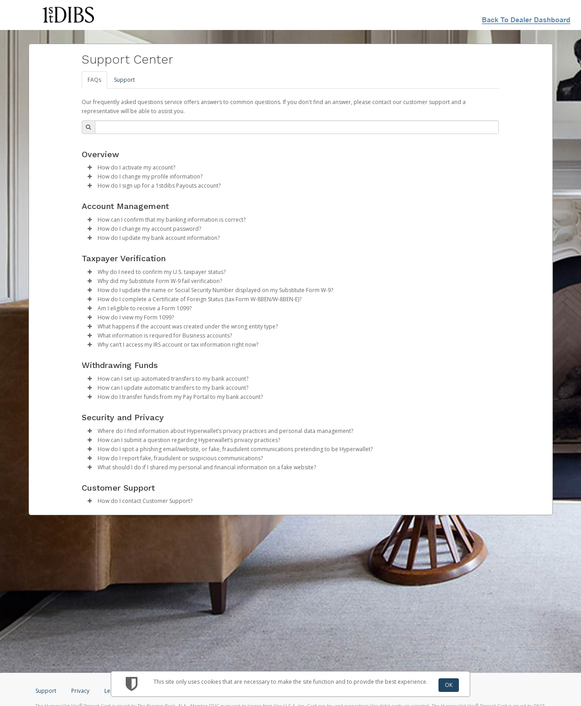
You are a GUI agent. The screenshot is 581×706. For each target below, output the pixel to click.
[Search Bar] (297, 127)
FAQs (94, 80)
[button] (90, 167)
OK (449, 685)
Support (124, 80)
